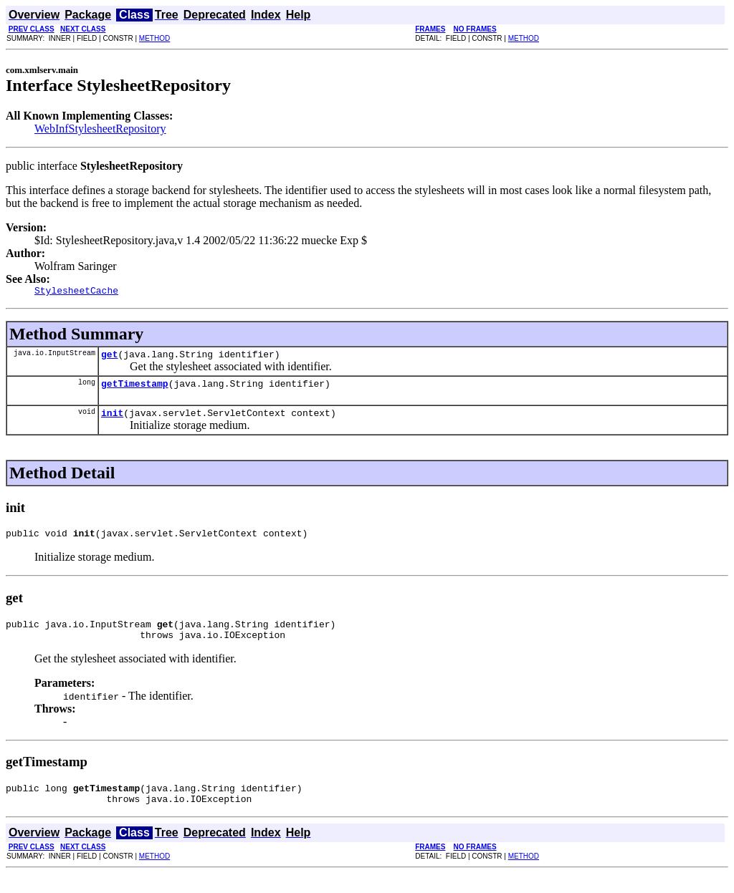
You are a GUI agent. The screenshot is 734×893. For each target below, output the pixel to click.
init (112, 421)
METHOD (154, 38)
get (109, 358)
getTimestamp (134, 389)
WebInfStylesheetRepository (100, 128)
